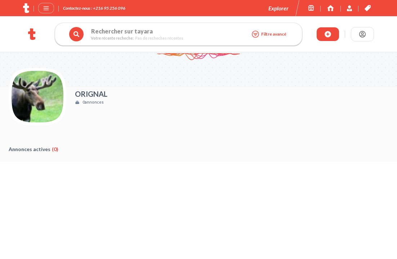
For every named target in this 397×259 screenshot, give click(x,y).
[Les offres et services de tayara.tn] (367, 8)
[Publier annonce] (328, 34)
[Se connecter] (362, 34)
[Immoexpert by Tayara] (330, 8)
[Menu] (46, 8)
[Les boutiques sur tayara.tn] (311, 8)
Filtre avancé (268, 34)
